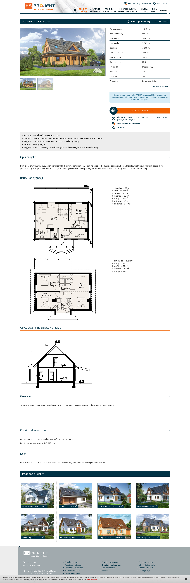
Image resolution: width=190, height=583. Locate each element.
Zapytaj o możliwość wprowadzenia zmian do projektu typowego (52, 141)
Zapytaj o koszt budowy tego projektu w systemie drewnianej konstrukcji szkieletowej (61, 147)
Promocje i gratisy (146, 562)
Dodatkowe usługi (146, 568)
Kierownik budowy (72, 570)
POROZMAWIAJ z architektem (139, 3)
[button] (22, 52)
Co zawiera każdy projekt (35, 144)
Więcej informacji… (93, 579)
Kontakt (105, 570)
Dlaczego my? (144, 570)
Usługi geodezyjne (72, 573)
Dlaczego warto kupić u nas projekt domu (42, 135)
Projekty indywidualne (74, 568)
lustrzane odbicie (161, 22)
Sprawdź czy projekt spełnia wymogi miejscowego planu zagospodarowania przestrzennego (63, 138)
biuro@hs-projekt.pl (34, 565)
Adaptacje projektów (73, 565)
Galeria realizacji (108, 568)
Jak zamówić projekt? (147, 565)
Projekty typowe (71, 562)
